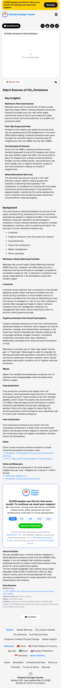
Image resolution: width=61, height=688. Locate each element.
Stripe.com (12, 535)
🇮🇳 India (12, 650)
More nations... (38, 655)
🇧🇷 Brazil (23, 650)
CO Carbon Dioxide (45, 629)
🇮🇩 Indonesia (21, 655)
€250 (48, 519)
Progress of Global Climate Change (21, 639)
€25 (21, 519)
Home (7, 662)
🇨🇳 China (21, 646)
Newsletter (18, 662)
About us (52, 662)
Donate (51, 5)
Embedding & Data (35, 662)
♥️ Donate (15, 667)
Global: (10, 629)
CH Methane (20, 634)
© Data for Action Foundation (30, 683)
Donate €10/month (30, 525)
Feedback (32, 617)
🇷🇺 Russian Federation (41, 650)
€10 (12, 519)
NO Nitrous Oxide (38, 634)
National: (9, 646)
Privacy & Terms (31, 667)
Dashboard (11, 25)
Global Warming (24, 629)
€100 (39, 519)
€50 (30, 519)
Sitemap (46, 667)
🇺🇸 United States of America (43, 646)
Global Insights (49, 639)
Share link (13, 82)
